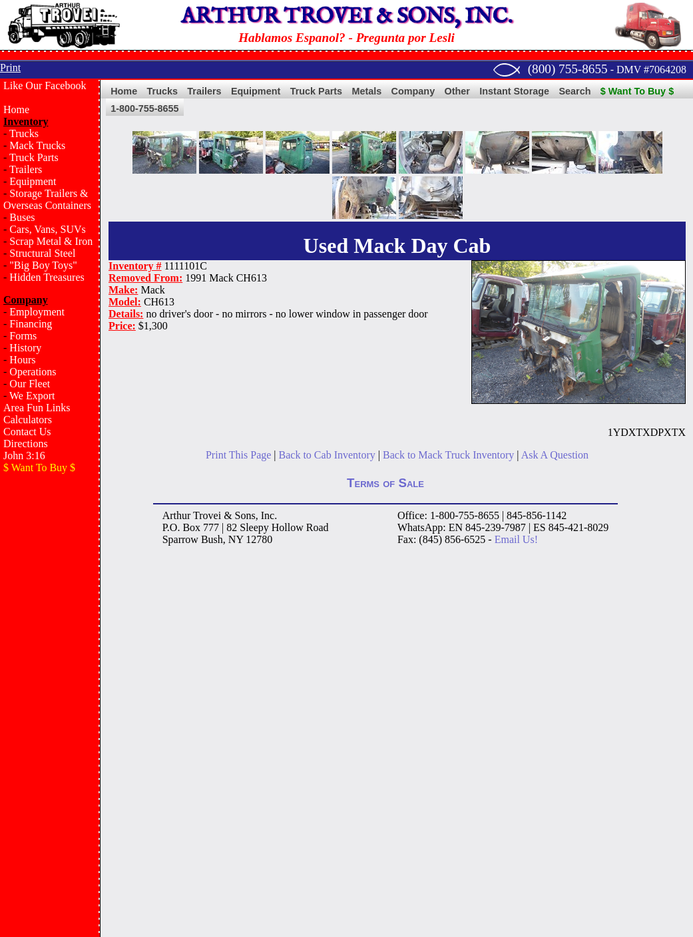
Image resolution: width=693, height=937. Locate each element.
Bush (212, 539)
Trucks (24, 133)
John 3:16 (24, 455)
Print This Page (238, 455)
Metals (366, 91)
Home (16, 109)
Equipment (32, 181)
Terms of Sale (385, 483)
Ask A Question (554, 455)
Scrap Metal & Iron (51, 241)
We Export (32, 395)
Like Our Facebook (44, 85)
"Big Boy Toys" (43, 265)
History (25, 347)
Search (574, 91)
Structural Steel (42, 253)
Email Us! (516, 539)
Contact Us (27, 431)
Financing (30, 323)
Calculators (27, 419)
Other (457, 91)
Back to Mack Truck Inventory (448, 455)
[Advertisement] (50, 696)
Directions (25, 443)
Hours (22, 359)
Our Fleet (29, 383)
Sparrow (180, 539)
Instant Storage (514, 91)
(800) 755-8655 (568, 69)
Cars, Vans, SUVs (47, 229)
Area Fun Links (36, 407)
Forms (23, 335)
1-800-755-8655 (144, 108)
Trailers (25, 169)
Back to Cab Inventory (327, 455)
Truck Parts (34, 157)
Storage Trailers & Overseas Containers (47, 199)
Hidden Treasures (46, 277)
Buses (22, 217)
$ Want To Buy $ (637, 91)
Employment (37, 311)
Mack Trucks (37, 145)
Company (413, 91)
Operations (32, 371)
